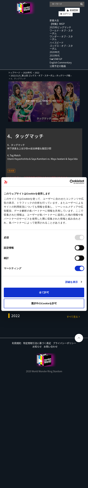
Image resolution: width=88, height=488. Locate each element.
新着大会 (54, 20)
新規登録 (74, 10)
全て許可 (44, 292)
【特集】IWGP (57, 23)
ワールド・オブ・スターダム (61, 32)
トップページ (14, 72)
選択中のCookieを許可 (44, 303)
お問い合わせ (51, 346)
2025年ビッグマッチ (60, 27)
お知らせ (37, 346)
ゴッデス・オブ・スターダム (61, 47)
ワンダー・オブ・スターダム (61, 38)
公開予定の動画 (58, 66)
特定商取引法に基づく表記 (37, 343)
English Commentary (61, 62)
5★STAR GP (56, 59)
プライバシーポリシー (64, 343)
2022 (37, 72)
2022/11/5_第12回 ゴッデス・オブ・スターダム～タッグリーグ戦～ (41, 75)
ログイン (67, 13)
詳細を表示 (71, 281)
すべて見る (73, 316)
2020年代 (55, 52)
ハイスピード (57, 42)
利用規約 (16, 343)
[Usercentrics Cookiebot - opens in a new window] (69, 182)
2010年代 (55, 55)
